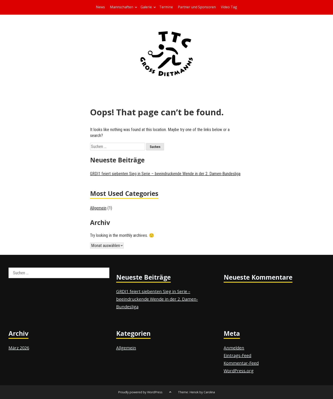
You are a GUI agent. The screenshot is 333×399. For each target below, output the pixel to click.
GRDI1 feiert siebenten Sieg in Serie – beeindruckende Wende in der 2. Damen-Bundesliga (165, 173)
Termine (166, 7)
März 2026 (18, 348)
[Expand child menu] (136, 7)
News (100, 7)
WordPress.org (239, 371)
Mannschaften (121, 7)
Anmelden (234, 348)
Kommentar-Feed (241, 363)
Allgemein (98, 208)
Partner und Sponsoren (197, 7)
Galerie (146, 7)
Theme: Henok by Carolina (196, 392)
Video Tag (229, 7)
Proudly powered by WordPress (140, 392)
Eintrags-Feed (237, 355)
